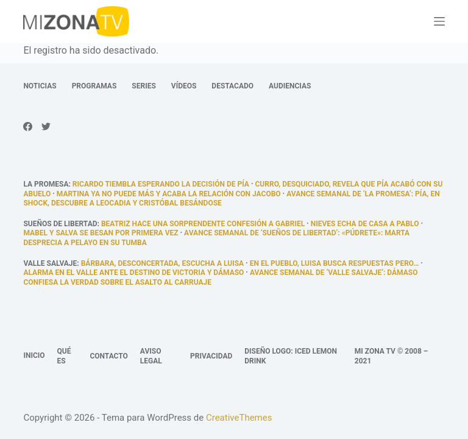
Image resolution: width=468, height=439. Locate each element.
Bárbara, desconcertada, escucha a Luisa (162, 263)
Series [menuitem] (143, 86)
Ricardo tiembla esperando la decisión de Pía (161, 184)
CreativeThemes (239, 417)
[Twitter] (46, 126)
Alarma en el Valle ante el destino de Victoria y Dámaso (133, 272)
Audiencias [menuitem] (290, 86)
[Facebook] (27, 126)
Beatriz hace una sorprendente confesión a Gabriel (203, 224)
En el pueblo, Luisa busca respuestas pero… (334, 263)
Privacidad (211, 356)
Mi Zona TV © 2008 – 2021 (391, 356)
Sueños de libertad (60, 224)
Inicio (33, 355)
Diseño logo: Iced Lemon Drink (290, 356)
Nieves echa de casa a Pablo (365, 224)
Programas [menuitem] (94, 86)
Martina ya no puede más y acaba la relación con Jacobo (169, 194)
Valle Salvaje (50, 263)
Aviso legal (151, 356)
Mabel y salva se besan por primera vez (100, 233)
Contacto (108, 356)
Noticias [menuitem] (39, 86)
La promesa (45, 184)
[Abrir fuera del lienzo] (439, 21)
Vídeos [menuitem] (184, 86)
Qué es (64, 356)
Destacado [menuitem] (232, 86)
